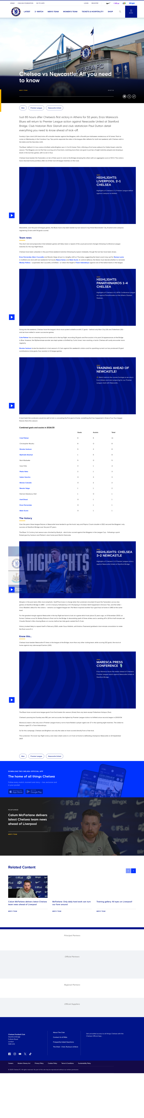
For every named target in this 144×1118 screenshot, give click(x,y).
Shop (110, 12)
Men (23, 108)
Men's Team (53, 12)
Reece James (61, 260)
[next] (133, 870)
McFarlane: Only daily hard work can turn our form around (71, 903)
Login (86, 3)
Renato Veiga (25, 488)
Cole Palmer (23, 337)
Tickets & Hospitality (92, 12)
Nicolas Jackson (25, 348)
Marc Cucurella (38, 257)
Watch (39, 12)
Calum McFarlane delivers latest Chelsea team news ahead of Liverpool (27, 903)
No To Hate (40, 3)
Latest (27, 12)
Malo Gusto (74, 260)
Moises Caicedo (26, 483)
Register (95, 3)
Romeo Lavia (119, 257)
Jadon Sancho (25, 477)
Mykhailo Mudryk (26, 455)
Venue (12, 3)
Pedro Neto (24, 471)
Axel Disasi (24, 499)
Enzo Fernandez (25, 257)
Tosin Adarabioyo (82, 262)
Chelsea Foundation (25, 3)
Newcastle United (54, 108)
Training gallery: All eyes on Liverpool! (114, 902)
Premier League (36, 108)
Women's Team (70, 12)
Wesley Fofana (24, 262)
